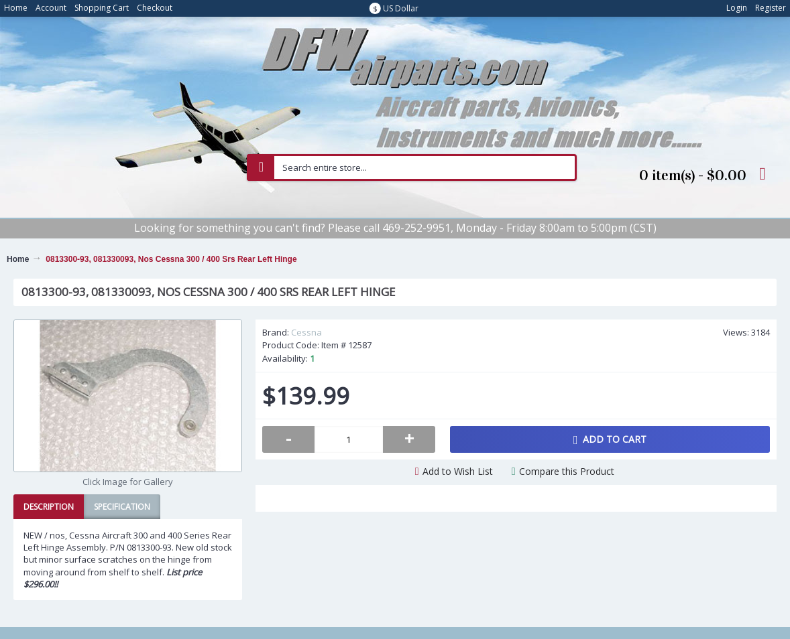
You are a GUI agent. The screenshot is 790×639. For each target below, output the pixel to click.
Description (48, 506)
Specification (122, 506)
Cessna (306, 332)
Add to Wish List (457, 471)
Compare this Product (566, 471)
